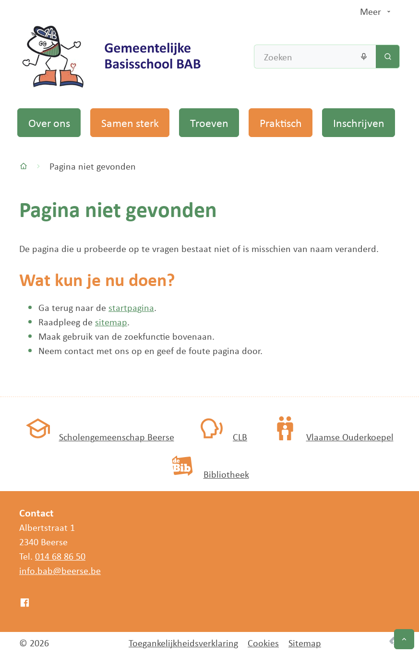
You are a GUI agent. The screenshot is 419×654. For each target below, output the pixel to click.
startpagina (131, 307)
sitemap (111, 321)
